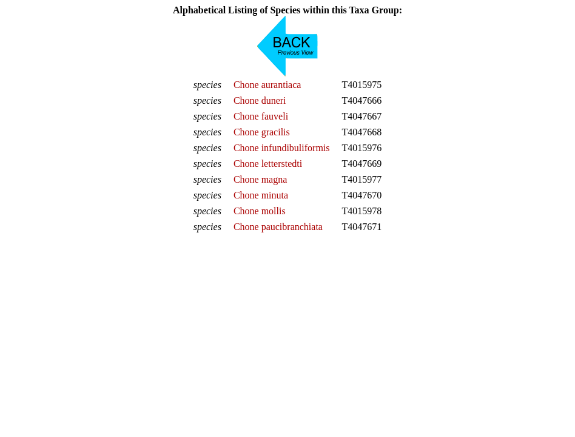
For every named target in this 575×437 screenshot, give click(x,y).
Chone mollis (260, 211)
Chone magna (260, 179)
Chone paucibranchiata (278, 227)
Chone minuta (261, 195)
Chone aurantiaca (267, 85)
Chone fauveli (261, 116)
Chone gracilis (262, 132)
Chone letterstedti (268, 163)
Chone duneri (260, 100)
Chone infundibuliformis (282, 148)
